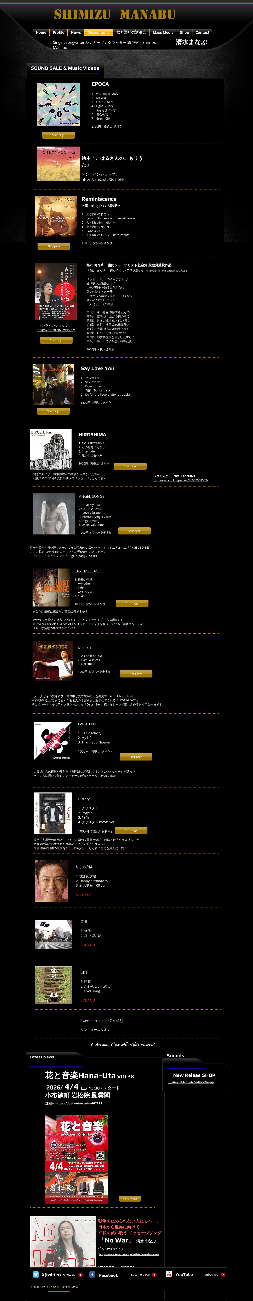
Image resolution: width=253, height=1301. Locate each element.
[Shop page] (58, 135)
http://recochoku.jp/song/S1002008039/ (180, 480)
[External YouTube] (187, 514)
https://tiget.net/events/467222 (78, 1103)
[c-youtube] (169, 1274)
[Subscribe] (211, 1275)
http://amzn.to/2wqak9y (56, 330)
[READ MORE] (130, 1199)
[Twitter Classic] (36, 1274)
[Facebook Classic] (92, 1274)
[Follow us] (68, 1275)
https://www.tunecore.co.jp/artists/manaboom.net (129, 1254)
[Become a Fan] (140, 1275)
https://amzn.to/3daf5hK (103, 179)
